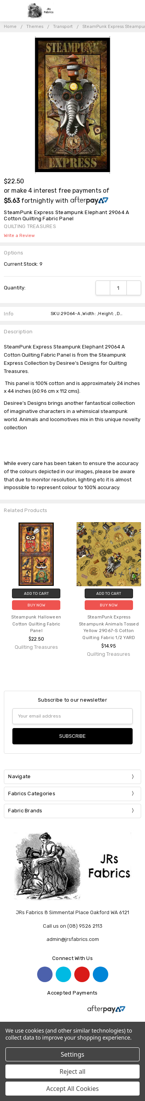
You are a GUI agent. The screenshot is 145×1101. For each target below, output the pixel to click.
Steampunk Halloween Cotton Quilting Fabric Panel (36, 624)
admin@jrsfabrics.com (72, 939)
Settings (72, 1054)
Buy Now (36, 605)
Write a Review (19, 235)
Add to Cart (36, 593)
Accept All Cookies (72, 1088)
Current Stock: (23, 264)
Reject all (72, 1071)
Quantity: (15, 288)
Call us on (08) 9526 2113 (72, 926)
